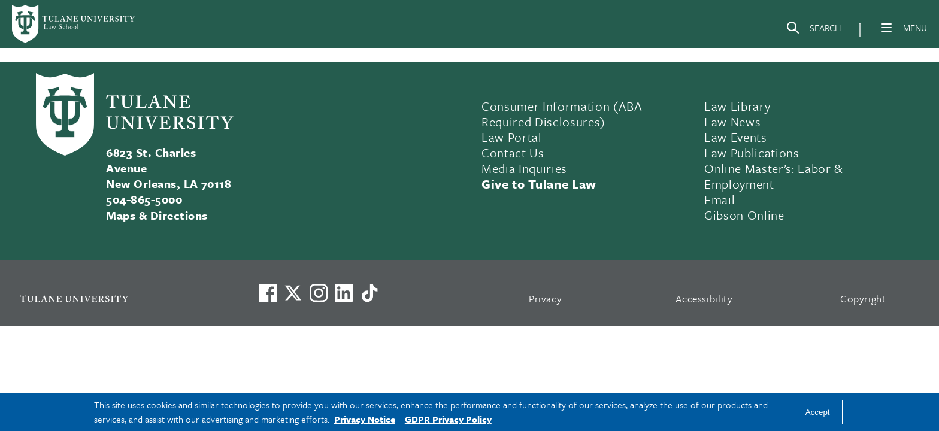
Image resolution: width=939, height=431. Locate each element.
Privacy (545, 298)
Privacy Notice (364, 419)
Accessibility (704, 298)
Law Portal (511, 137)
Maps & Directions (156, 215)
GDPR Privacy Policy (448, 419)
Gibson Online (744, 215)
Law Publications (751, 153)
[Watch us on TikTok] (369, 293)
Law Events (735, 137)
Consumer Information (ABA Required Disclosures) (562, 113)
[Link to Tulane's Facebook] (319, 293)
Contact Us (512, 153)
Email (719, 199)
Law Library (737, 106)
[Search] (813, 30)
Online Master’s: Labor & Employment (773, 176)
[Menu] (886, 27)
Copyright (863, 298)
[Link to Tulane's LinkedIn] (344, 293)
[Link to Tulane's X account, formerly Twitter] (293, 293)
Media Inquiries (524, 168)
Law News (732, 121)
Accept (817, 412)
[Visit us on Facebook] (268, 293)
